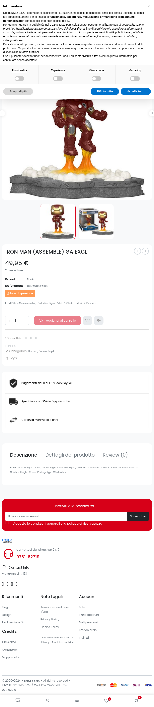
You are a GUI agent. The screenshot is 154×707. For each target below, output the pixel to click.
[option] (77, 125)
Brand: (10, 279)
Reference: (14, 285)
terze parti (65, 632)
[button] (149, 614)
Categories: (16, 351)
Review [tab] (115, 455)
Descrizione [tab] (23, 455)
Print (10, 345)
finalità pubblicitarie (118, 640)
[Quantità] (17, 320)
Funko (31, 279)
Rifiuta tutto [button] (105, 699)
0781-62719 (27, 557)
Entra (82, 607)
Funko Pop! (46, 351)
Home (32, 351)
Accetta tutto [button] (135, 699)
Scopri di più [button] (18, 699)
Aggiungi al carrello (57, 320)
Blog (5, 607)
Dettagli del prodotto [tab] (70, 455)
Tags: (11, 358)
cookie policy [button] (61, 628)
